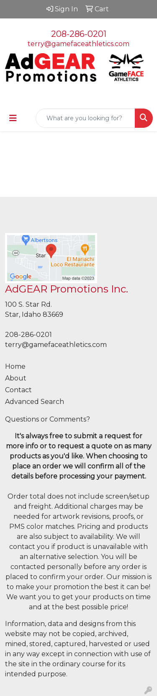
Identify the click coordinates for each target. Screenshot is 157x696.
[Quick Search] (85, 118)
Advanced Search (34, 402)
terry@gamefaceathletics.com (78, 44)
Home (15, 366)
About (15, 378)
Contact (18, 390)
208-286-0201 (78, 34)
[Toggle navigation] (13, 118)
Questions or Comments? (47, 419)
